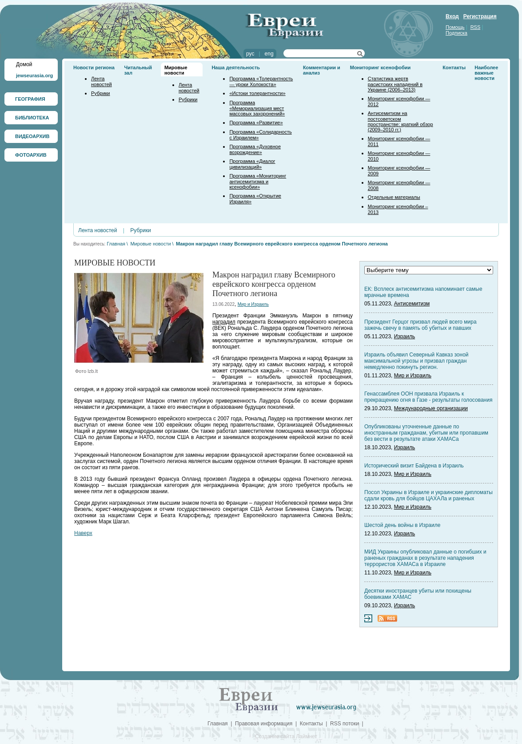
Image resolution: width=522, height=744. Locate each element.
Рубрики (100, 93)
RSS (475, 27)
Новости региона (94, 67)
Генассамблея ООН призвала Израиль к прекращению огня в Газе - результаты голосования (428, 397)
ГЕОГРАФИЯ (30, 99)
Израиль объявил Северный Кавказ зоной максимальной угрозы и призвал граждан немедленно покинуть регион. (416, 361)
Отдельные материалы (394, 197)
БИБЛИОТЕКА (32, 117)
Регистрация (480, 16)
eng (269, 54)
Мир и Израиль (253, 304)
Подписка (456, 33)
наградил (223, 322)
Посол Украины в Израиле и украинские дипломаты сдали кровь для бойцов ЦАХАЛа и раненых (428, 495)
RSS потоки (344, 723)
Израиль (404, 336)
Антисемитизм (412, 304)
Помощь (455, 27)
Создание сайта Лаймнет (286, 736)
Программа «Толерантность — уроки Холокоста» (261, 81)
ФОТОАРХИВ (31, 155)
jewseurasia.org (34, 75)
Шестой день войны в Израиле (402, 525)
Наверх (83, 533)
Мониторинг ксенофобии (380, 67)
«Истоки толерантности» (257, 93)
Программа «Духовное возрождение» (255, 149)
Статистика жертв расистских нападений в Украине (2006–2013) (395, 84)
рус (250, 54)
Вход (452, 16)
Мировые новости (175, 70)
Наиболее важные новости (486, 73)
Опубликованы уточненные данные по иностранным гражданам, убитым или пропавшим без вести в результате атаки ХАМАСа (426, 432)
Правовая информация (263, 723)
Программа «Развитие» (256, 122)
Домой (24, 64)
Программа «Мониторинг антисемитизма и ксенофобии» (257, 181)
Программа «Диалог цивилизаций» (252, 164)
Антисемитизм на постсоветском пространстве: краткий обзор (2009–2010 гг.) (400, 121)
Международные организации (431, 408)
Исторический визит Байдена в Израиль (414, 466)
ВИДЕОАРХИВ (32, 136)
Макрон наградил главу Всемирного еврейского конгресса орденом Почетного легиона (282, 243)
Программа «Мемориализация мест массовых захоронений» (257, 108)
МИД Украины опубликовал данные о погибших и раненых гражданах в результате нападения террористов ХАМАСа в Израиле (425, 558)
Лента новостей (101, 81)
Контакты (454, 67)
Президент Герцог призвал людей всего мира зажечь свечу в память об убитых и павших (420, 325)
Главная (116, 243)
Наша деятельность (235, 67)
